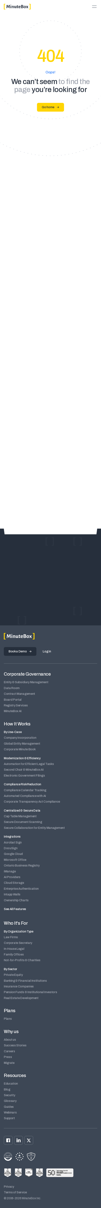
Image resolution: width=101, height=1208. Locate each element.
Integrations (12, 836)
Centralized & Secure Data (22, 810)
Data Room (12, 688)
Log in (47, 651)
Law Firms (11, 937)
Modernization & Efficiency (22, 758)
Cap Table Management (20, 816)
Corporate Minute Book (19, 749)
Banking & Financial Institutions (25, 980)
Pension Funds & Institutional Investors (30, 992)
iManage (10, 871)
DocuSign (10, 848)
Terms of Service (15, 1192)
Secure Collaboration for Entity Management (34, 827)
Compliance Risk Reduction (22, 784)
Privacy (9, 1186)
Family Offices (14, 954)
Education (11, 1083)
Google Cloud (13, 853)
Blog (7, 1089)
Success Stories (15, 1045)
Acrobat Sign (13, 842)
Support (9, 1118)
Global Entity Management (22, 743)
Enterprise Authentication (21, 888)
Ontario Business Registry (22, 865)
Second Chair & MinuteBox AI (23, 769)
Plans (8, 1018)
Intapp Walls (12, 894)
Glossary (10, 1100)
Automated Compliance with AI (25, 795)
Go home (48, 107)
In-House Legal (14, 948)
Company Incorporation (20, 737)
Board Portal (13, 699)
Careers (9, 1051)
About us (10, 1039)
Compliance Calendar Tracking (25, 790)
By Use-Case (13, 732)
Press (8, 1057)
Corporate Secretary (18, 942)
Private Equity (13, 974)
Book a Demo (18, 651)
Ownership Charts (16, 900)
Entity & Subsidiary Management (26, 682)
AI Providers (12, 877)
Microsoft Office (15, 859)
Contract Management (19, 693)
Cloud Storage (14, 882)
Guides (9, 1106)
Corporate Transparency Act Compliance (32, 801)
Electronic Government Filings (24, 775)
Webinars (10, 1112)
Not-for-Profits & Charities (22, 960)
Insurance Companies (19, 986)
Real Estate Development (21, 998)
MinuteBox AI (13, 711)
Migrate (9, 1062)
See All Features (15, 909)
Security (9, 1095)
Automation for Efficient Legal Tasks (29, 764)
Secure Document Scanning (23, 822)
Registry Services (16, 705)
